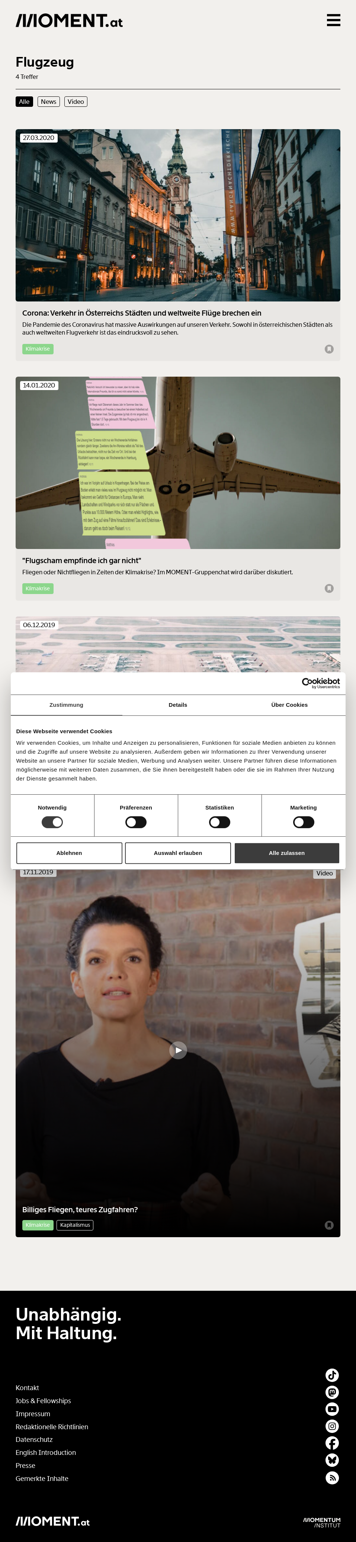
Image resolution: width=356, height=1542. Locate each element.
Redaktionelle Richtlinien (52, 1427)
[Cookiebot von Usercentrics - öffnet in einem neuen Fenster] (307, 683)
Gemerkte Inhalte (42, 1478)
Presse (25, 1465)
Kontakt (27, 1387)
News (48, 102)
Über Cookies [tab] (290, 705)
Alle (24, 102)
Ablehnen (69, 853)
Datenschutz (34, 1439)
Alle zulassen (287, 853)
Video (76, 102)
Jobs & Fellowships (43, 1400)
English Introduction (46, 1452)
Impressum (33, 1413)
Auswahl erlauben (178, 853)
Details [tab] (178, 705)
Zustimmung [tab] (66, 705)
